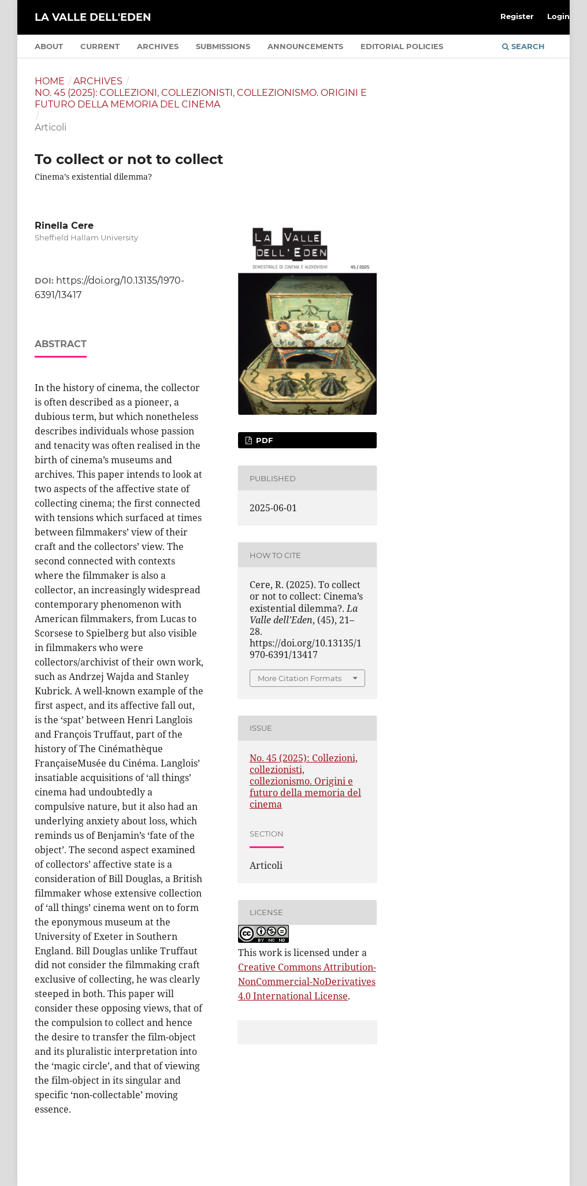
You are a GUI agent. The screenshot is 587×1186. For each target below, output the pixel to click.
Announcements (305, 46)
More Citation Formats (299, 678)
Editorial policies (402, 46)
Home (50, 81)
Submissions (223, 46)
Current (100, 46)
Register (517, 16)
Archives (158, 46)
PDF (263, 440)
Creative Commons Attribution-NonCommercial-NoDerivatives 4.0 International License (307, 981)
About (49, 46)
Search (523, 46)
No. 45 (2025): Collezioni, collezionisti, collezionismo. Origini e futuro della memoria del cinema (201, 98)
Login (558, 16)
